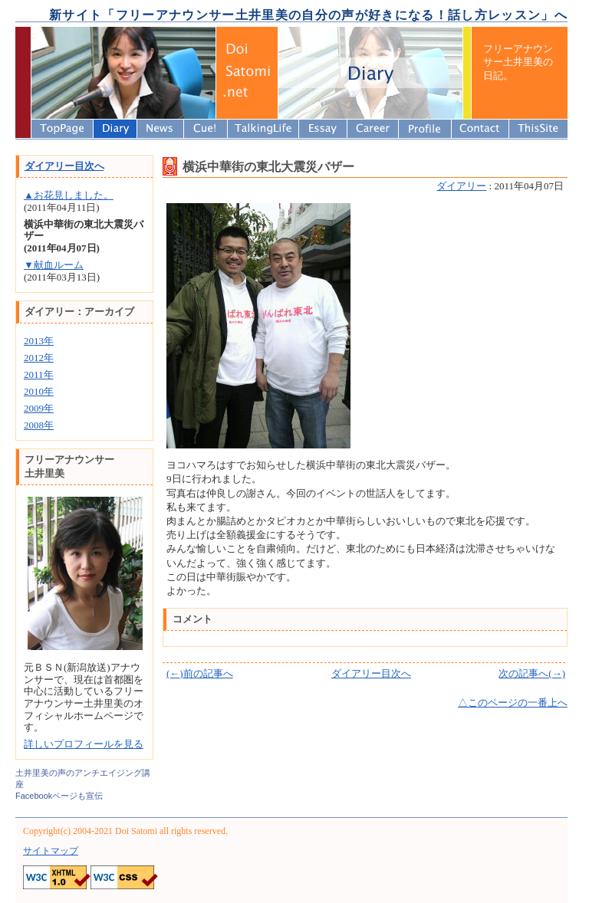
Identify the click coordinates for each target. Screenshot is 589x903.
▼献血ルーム (54, 265)
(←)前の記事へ (199, 673)
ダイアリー (461, 186)
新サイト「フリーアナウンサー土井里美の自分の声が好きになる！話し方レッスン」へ (308, 14)
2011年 (39, 374)
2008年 (39, 425)
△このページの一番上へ (513, 702)
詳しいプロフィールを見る (83, 744)
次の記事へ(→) (532, 673)
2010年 (39, 391)
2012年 (39, 357)
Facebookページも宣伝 (59, 795)
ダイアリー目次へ (371, 673)
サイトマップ (50, 851)
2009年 (39, 408)
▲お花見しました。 (69, 195)
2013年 (39, 340)
